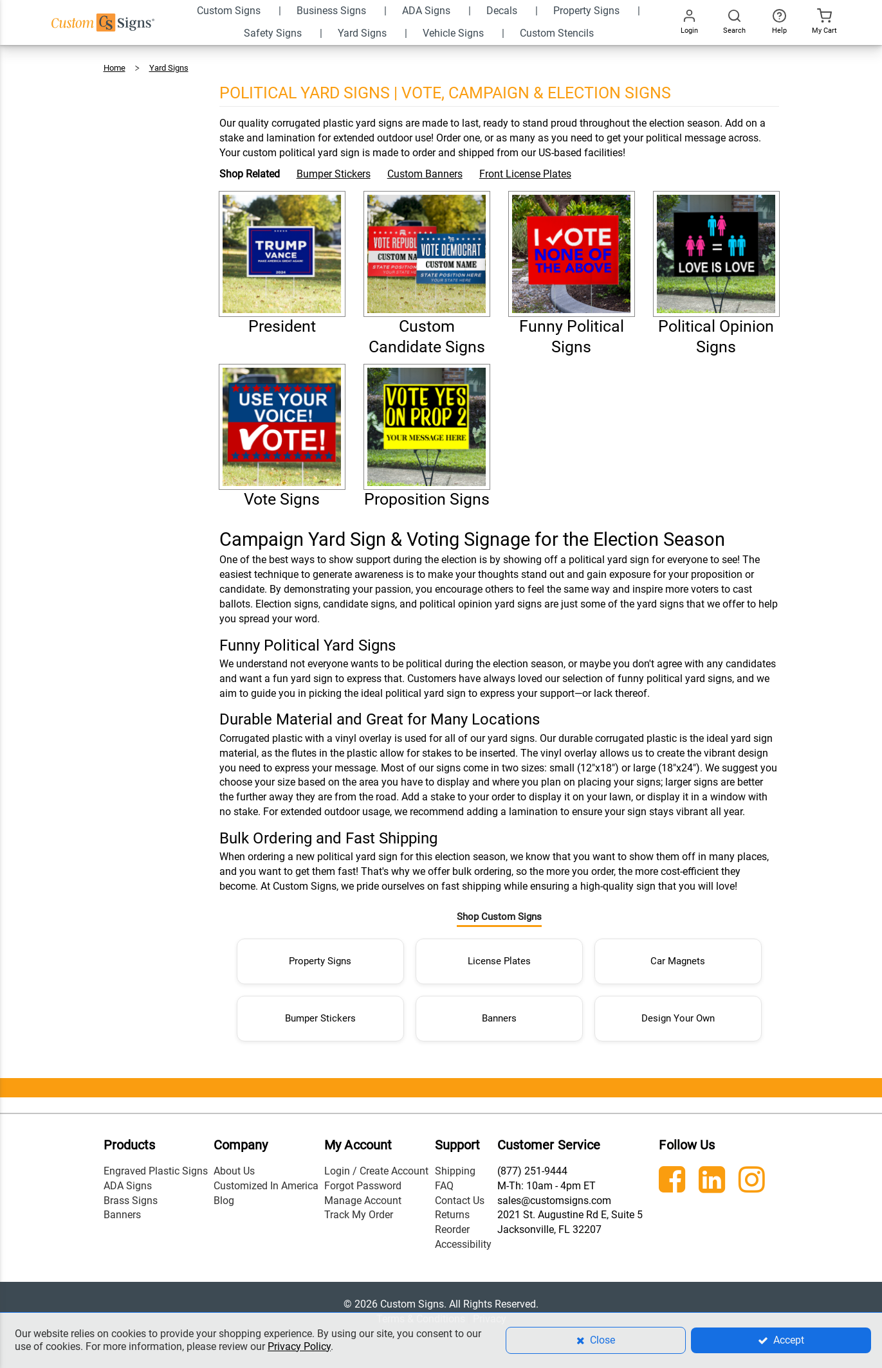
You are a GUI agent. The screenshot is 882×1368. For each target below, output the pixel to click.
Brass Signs (131, 1195)
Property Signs (320, 955)
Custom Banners (425, 174)
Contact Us (459, 1195)
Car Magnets (677, 955)
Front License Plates (525, 174)
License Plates (499, 955)
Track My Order (358, 1209)
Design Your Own (678, 1012)
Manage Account (362, 1195)
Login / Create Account (376, 1165)
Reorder (452, 1224)
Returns (452, 1209)
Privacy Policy (299, 1346)
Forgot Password (362, 1180)
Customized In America (266, 1180)
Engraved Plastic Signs (156, 1165)
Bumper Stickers (334, 174)
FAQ (444, 1180)
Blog (224, 1195)
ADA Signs (128, 1180)
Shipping (455, 1165)
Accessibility (463, 1239)
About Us (234, 1165)
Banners (499, 1012)
